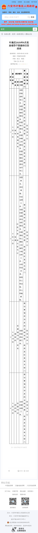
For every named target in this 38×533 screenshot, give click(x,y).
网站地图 (23, 491)
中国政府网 (9, 485)
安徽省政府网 (19, 485)
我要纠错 (23, 494)
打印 (21, 471)
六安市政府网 (31, 485)
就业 (14, 12)
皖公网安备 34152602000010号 (18, 523)
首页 (2, 29)
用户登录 (34, 2)
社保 (18, 12)
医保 (10, 12)
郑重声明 (15, 491)
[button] (13, 2)
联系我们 (30, 491)
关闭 (27, 471)
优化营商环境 (25, 12)
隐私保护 (15, 494)
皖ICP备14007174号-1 (18, 519)
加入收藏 (26, 2)
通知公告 (28, 34)
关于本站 (7, 491)
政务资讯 (20, 34)
